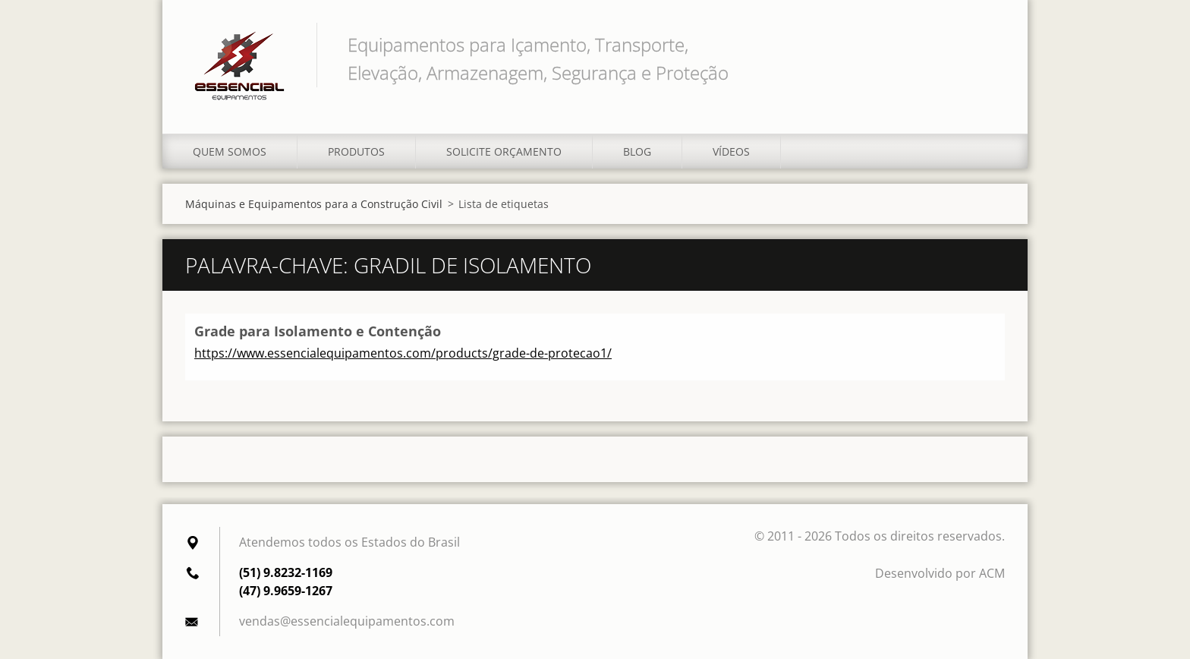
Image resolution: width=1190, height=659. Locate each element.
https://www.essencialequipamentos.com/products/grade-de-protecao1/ (403, 353)
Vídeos (731, 151)
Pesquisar (988, 44)
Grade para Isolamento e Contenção (317, 331)
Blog (637, 151)
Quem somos (229, 151)
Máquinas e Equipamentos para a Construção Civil (313, 204)
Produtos (356, 151)
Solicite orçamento (504, 151)
